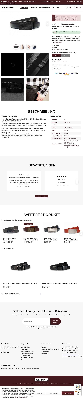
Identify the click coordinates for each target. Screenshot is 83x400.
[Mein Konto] (70, 8)
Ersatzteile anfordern (27, 353)
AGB (22, 359)
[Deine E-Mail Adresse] (70, 356)
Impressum (45, 353)
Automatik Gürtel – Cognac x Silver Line (71, 239)
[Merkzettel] (66, 8)
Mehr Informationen (21, 397)
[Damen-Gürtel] (34, 8)
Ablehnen (39, 393)
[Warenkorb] (77, 8)
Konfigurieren (68, 393)
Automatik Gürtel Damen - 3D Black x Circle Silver (20, 283)
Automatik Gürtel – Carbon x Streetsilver (51, 239)
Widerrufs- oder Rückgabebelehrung (27, 356)
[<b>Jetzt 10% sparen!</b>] (55, 321)
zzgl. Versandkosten (61, 61)
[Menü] (80, 385)
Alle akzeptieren (53, 393)
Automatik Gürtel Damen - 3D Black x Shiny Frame (59, 283)
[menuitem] (24, 8)
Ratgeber (44, 347)
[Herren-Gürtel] (24, 8)
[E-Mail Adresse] (36, 321)
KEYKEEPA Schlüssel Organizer (51, 349)
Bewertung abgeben (68, 24)
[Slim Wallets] (55, 8)
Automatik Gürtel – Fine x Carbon (9, 239)
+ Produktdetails (57, 42)
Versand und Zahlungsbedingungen (27, 350)
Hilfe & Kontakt (25, 347)
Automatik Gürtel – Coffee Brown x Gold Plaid (31, 239)
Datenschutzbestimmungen (41, 327)
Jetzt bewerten (41, 196)
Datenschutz (45, 351)
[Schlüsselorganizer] (45, 8)
